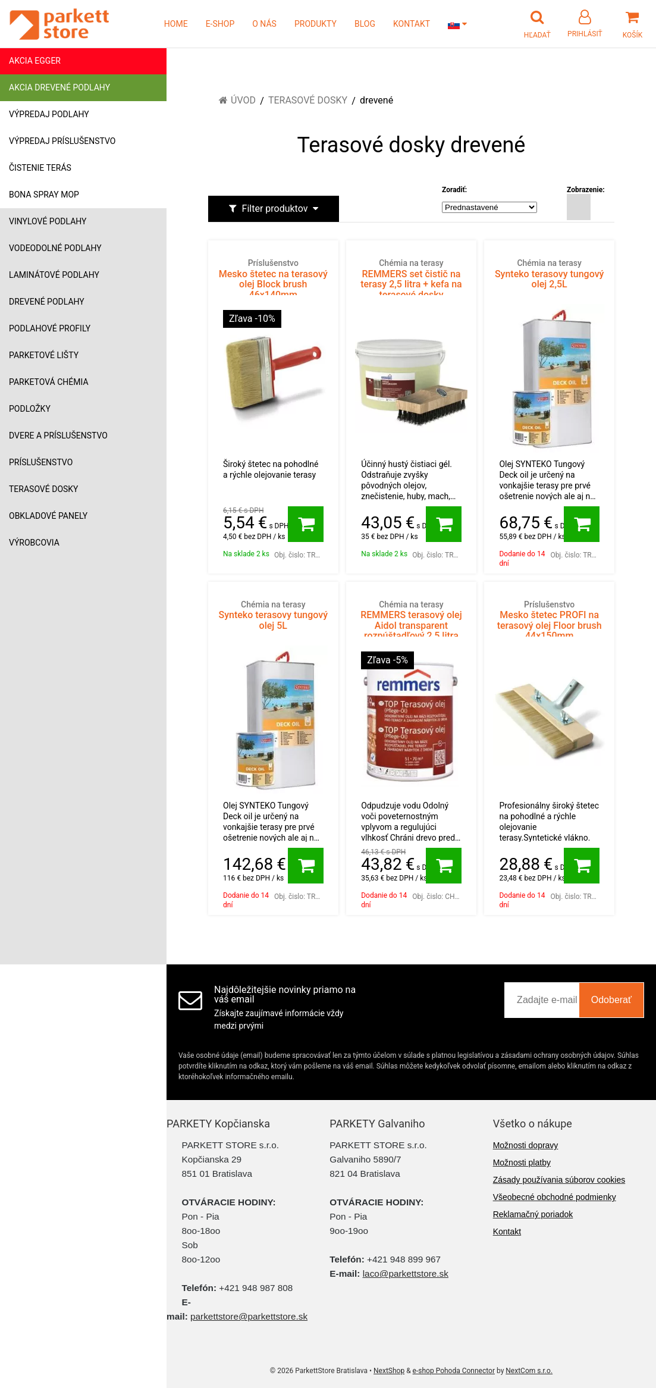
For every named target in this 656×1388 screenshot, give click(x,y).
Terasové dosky (44, 489)
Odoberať (611, 1000)
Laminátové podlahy (54, 275)
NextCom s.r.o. (529, 1371)
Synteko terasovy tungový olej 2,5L (549, 274)
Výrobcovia (34, 542)
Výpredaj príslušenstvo (62, 141)
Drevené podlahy (46, 301)
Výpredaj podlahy (49, 114)
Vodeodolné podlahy (55, 248)
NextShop (388, 1371)
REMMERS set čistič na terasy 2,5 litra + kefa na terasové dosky (411, 279)
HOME (176, 24)
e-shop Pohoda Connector (454, 1371)
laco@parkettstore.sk (405, 1273)
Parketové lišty (44, 355)
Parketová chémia (49, 382)
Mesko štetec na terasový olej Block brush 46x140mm (273, 279)
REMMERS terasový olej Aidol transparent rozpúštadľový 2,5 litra (411, 621)
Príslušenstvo (41, 462)
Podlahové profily (49, 328)
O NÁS (264, 24)
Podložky (30, 408)
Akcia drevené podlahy (59, 87)
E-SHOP (220, 24)
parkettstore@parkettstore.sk (248, 1316)
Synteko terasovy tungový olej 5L (273, 615)
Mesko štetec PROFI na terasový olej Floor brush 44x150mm (549, 621)
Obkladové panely (48, 516)
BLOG (364, 24)
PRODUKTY (315, 24)
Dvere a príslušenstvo (58, 435)
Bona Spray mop (44, 194)
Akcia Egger (35, 60)
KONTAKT (411, 24)
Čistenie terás (40, 168)
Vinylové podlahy (48, 221)
